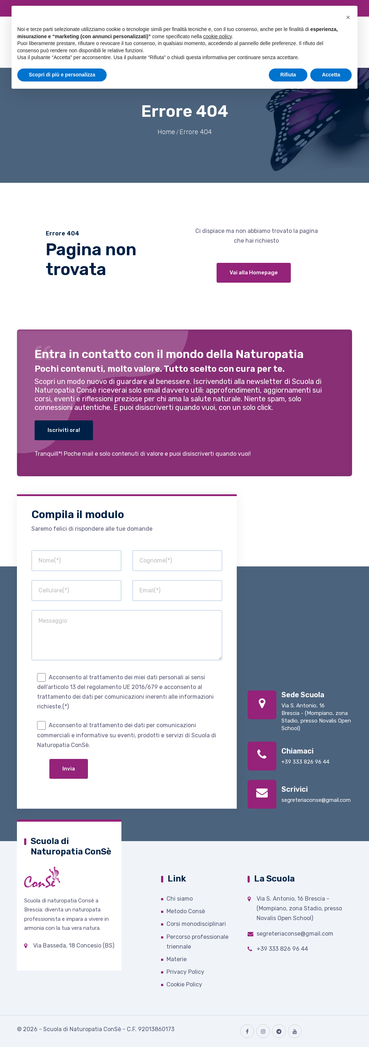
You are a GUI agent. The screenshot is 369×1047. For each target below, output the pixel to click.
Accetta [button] (331, 75)
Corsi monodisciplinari (196, 923)
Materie (176, 959)
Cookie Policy (184, 984)
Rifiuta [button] (288, 75)
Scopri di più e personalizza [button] (62, 75)
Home (166, 132)
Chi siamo (179, 898)
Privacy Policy (185, 971)
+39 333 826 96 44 (305, 762)
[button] (348, 17)
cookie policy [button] (217, 36)
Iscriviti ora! (64, 430)
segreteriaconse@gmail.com (316, 800)
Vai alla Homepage (254, 272)
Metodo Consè (185, 911)
